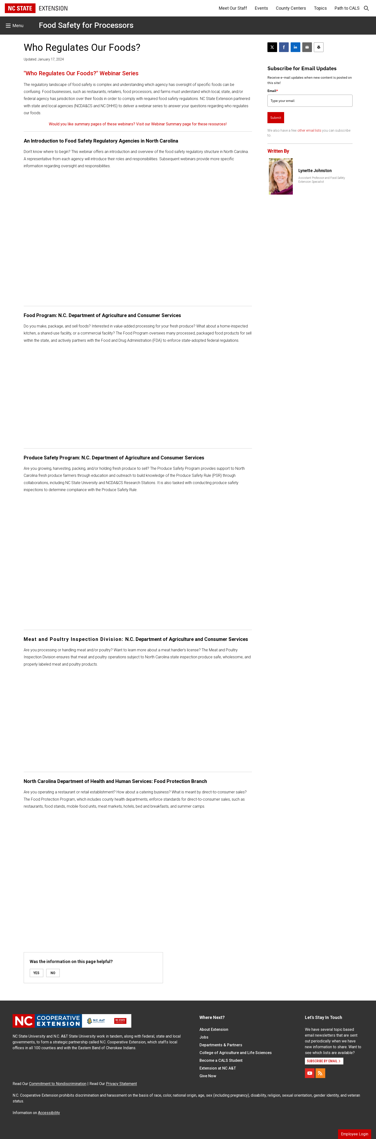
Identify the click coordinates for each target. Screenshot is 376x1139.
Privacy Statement (121, 1083)
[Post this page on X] (272, 47)
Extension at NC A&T (217, 1068)
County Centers (291, 8)
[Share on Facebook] (284, 47)
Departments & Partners (220, 1045)
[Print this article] (319, 47)
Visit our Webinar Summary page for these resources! (181, 124)
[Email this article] (307, 47)
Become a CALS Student (221, 1060)
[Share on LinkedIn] (295, 47)
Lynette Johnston (315, 170)
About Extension (213, 1029)
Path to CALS (347, 8)
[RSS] (320, 1073)
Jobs (203, 1037)
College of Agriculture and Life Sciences (235, 1052)
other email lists (309, 130)
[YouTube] (310, 1073)
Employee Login (354, 1134)
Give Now (207, 1076)
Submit (275, 117)
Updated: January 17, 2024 (44, 59)
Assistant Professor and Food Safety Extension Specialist (321, 179)
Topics (320, 8)
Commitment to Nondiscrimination (57, 1083)
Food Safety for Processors (86, 25)
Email (272, 91)
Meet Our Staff (233, 8)
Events (261, 8)
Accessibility (49, 1112)
